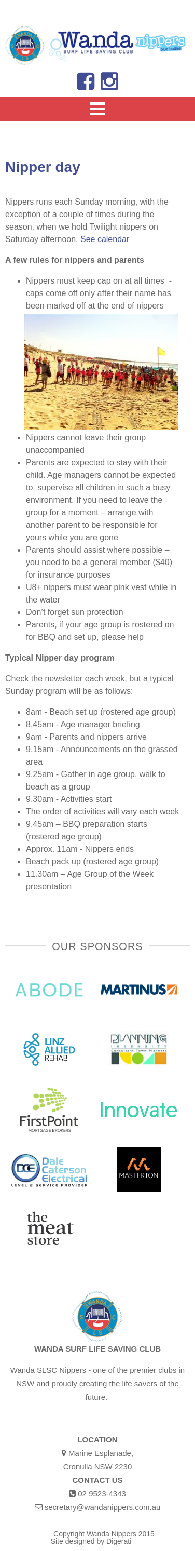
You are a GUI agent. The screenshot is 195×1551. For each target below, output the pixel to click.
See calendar (104, 239)
